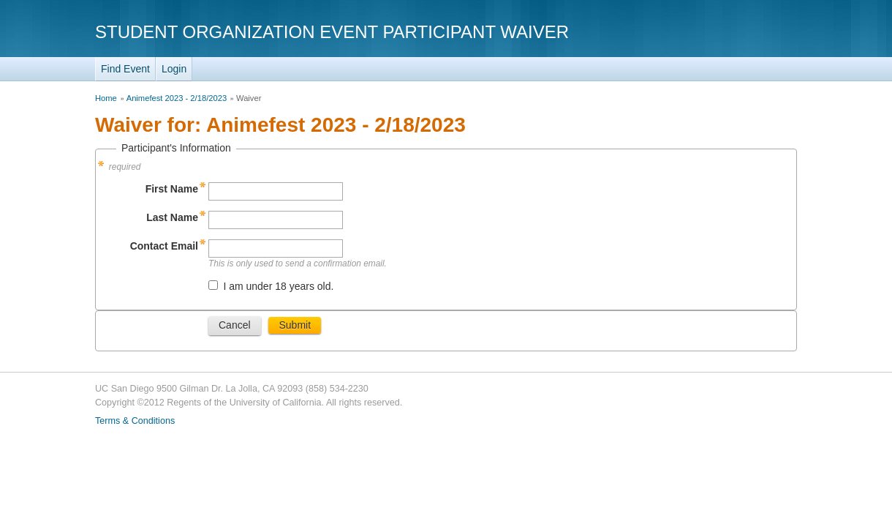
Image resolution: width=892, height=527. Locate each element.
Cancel (235, 325)
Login (174, 69)
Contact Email (164, 246)
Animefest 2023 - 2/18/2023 (176, 98)
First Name (171, 189)
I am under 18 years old (276, 286)
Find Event (125, 69)
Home (106, 98)
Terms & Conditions (135, 421)
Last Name (172, 217)
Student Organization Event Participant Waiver (332, 32)
